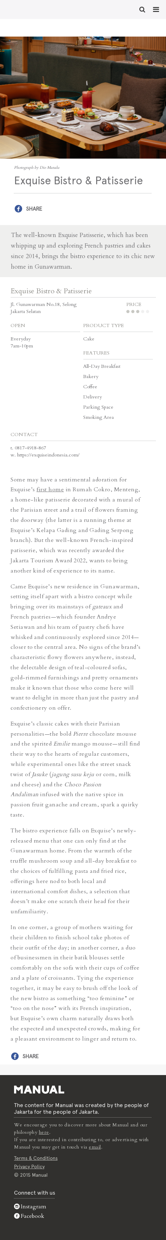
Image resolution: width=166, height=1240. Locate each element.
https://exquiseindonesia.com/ (48, 455)
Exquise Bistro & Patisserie (51, 291)
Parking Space (98, 407)
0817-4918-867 (30, 448)
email (95, 1147)
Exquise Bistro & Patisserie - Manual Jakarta (28, 8)
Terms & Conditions (36, 1158)
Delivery (92, 397)
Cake (88, 338)
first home (50, 489)
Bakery (90, 376)
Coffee (90, 386)
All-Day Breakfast (101, 366)
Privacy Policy (29, 1166)
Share (34, 208)
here (44, 1132)
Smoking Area (98, 417)
